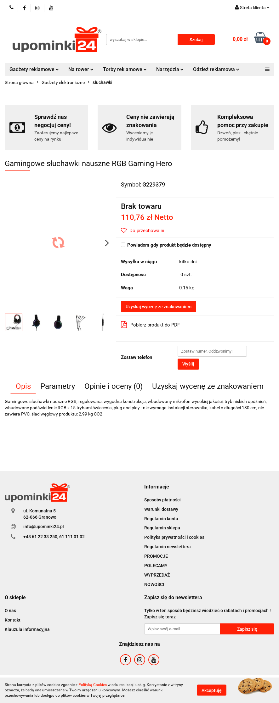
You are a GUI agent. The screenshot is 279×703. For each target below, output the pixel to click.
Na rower (81, 69)
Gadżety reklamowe (34, 69)
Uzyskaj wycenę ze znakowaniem (158, 306)
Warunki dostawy (161, 509)
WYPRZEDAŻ (157, 574)
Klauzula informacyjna (27, 629)
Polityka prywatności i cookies (174, 537)
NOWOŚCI (154, 584)
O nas (10, 610)
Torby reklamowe (125, 69)
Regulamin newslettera (167, 546)
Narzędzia (170, 69)
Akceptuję (212, 690)
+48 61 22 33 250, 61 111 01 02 (54, 536)
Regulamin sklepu (162, 527)
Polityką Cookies (92, 685)
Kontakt (12, 619)
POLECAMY (156, 565)
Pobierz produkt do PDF (150, 324)
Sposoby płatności (162, 499)
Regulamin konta (161, 518)
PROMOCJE (156, 556)
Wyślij (188, 363)
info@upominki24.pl (43, 526)
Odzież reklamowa (216, 69)
